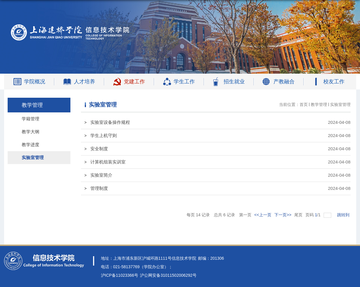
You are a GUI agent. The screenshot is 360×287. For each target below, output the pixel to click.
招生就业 (234, 82)
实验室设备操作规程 (110, 122)
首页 (304, 104)
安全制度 (99, 148)
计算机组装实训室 (108, 161)
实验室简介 (101, 175)
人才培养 (84, 82)
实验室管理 (340, 104)
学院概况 (34, 82)
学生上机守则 (103, 135)
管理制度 (99, 188)
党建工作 (134, 82)
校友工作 (333, 82)
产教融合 (284, 82)
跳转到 (344, 214)
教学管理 (319, 104)
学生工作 (184, 82)
